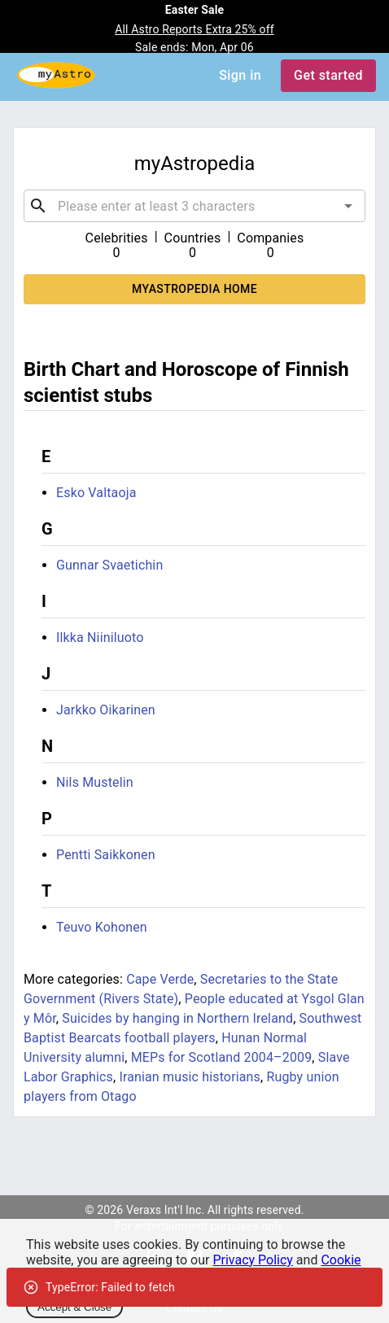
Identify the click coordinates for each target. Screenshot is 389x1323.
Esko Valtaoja (96, 492)
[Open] (348, 205)
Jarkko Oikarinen (105, 710)
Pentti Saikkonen (105, 854)
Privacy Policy (252, 1260)
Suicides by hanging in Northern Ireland (177, 1018)
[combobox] (194, 206)
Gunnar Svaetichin (109, 565)
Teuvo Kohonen (101, 927)
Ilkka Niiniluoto (100, 637)
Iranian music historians (189, 1077)
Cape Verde (160, 979)
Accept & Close (74, 1307)
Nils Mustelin (94, 782)
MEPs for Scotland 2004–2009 (222, 1057)
